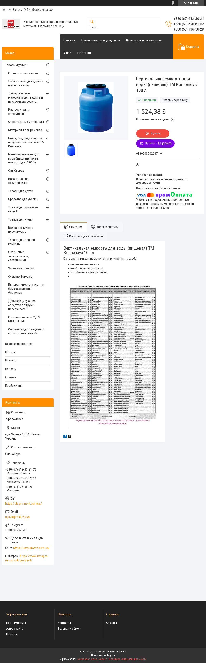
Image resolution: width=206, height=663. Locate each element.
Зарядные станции (21, 268)
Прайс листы (13, 385)
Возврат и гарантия (18, 343)
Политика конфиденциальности (127, 659)
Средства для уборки (22, 199)
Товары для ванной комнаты (21, 242)
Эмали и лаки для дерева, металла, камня (26, 83)
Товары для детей (20, 191)
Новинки (84, 53)
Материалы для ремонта (25, 130)
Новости (10, 369)
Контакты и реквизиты (144, 40)
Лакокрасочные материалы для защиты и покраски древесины (25, 97)
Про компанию (16, 622)
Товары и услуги (16, 65)
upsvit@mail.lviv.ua (17, 517)
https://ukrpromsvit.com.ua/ (23, 503)
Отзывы (10, 377)
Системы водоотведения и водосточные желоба (26, 331)
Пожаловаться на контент (92, 659)
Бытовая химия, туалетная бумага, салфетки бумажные (26, 288)
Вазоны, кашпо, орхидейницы (18, 181)
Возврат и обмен (69, 628)
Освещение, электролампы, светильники (18, 256)
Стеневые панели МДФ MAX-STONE (24, 319)
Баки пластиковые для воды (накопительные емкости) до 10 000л (23, 158)
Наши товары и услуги (98, 40)
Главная (69, 40)
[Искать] (92, 22)
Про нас (10, 352)
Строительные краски (23, 73)
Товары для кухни (20, 219)
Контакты (64, 622)
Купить (156, 133)
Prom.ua (121, 651)
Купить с (158, 143)
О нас (67, 53)
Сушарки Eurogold (20, 276)
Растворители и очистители (19, 111)
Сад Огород (16, 170)
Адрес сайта (14, 628)
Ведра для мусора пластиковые (20, 230)
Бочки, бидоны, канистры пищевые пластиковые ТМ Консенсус (26, 142)
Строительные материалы (26, 121)
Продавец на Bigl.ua (103, 655)
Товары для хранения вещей (23, 209)
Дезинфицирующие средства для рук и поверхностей (22, 305)
